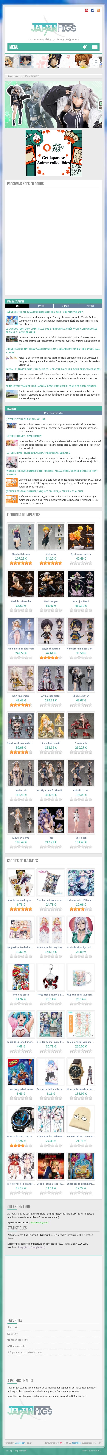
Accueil (12, 1327)
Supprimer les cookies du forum (24, 1352)
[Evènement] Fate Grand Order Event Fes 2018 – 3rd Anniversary (44, 312)
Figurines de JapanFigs (23, 515)
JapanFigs (76, 1443)
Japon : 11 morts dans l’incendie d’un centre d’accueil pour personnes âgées (53, 369)
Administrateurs (22, 1222)
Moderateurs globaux (39, 1222)
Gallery (12, 1333)
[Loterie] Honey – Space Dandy (23, 436)
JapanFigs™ (20, 1443)
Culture (65, 305)
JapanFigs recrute (17, 1339)
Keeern (11, 1238)
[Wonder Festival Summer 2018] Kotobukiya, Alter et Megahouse (44, 491)
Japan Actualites (15, 301)
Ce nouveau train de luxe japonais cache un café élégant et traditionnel (51, 386)
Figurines (11, 409)
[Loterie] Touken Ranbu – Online (25, 419)
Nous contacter (16, 1346)
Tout (17, 305)
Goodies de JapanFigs (22, 861)
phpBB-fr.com (21, 1450)
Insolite (90, 305)
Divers (41, 305)
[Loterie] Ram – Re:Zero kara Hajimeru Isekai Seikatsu (38, 452)
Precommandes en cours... (26, 184)
